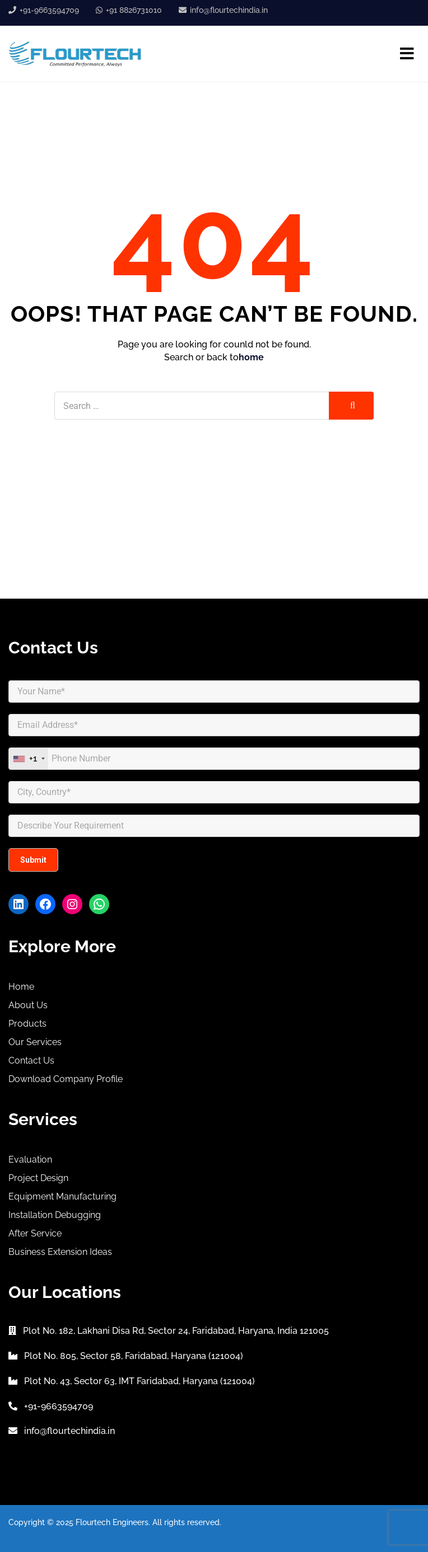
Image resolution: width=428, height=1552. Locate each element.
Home (21, 986)
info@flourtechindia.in (229, 10)
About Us (28, 1005)
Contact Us (31, 1060)
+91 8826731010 (134, 10)
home (251, 357)
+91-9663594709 (49, 10)
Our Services (35, 1042)
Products (27, 1023)
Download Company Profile (65, 1079)
